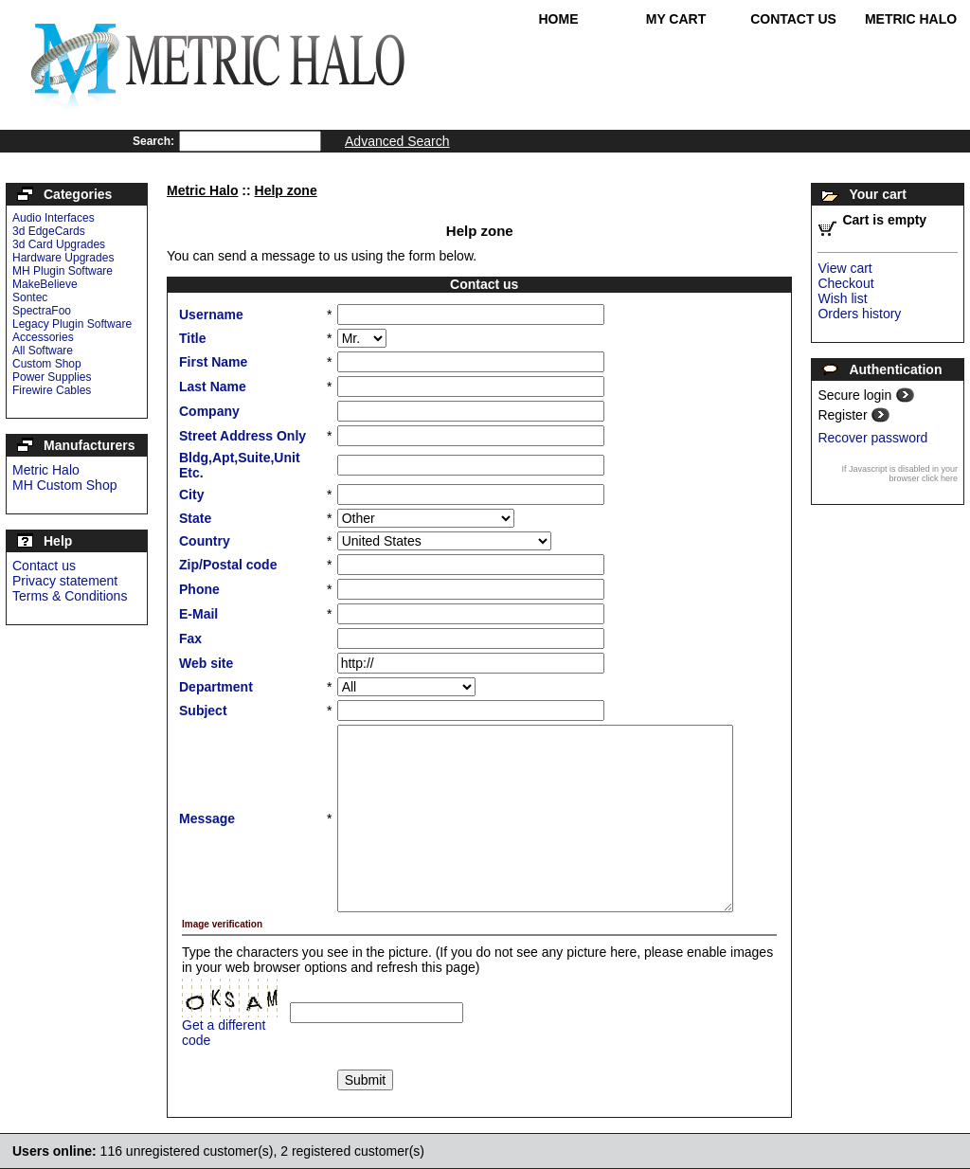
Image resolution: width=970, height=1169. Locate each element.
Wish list (842, 298)
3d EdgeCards (48, 231)
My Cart (676, 19)
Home (559, 19)
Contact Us (793, 19)
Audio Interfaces (53, 218)
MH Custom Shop (64, 485)
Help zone (286, 190)
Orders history (859, 313)
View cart (844, 268)
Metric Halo (911, 19)
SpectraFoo (41, 310)
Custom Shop (46, 363)
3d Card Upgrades (58, 244)
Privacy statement (64, 580)
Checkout (845, 283)
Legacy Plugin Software (72, 324)
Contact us (44, 565)
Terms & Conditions (69, 595)
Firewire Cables (51, 390)
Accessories (43, 337)
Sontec (29, 297)
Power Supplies (51, 377)
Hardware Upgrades (63, 257)
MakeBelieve (45, 284)
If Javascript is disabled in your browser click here (899, 473)
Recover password (872, 437)
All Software (42, 350)
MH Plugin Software (62, 271)
